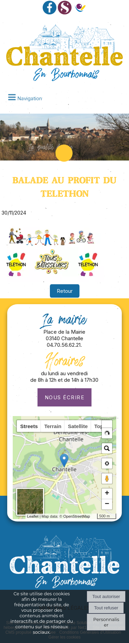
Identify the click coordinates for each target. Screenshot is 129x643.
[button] (107, 425)
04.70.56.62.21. (64, 345)
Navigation (29, 98)
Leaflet (27, 516)
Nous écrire (65, 397)
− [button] (107, 504)
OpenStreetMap (71, 516)
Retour (65, 291)
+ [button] (107, 494)
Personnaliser (106, 622)
